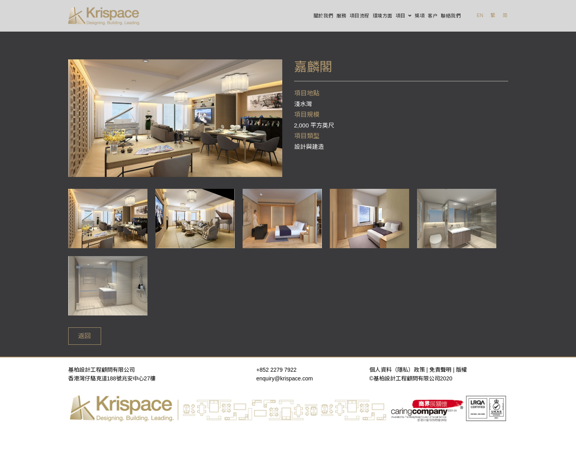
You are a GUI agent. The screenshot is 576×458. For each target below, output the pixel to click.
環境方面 (382, 16)
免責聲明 (440, 370)
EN (479, 15)
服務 (341, 16)
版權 (461, 370)
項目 (401, 16)
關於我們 (323, 16)
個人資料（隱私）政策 (397, 370)
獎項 (420, 16)
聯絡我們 (451, 16)
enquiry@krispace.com (284, 378)
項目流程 (359, 16)
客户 (433, 16)
